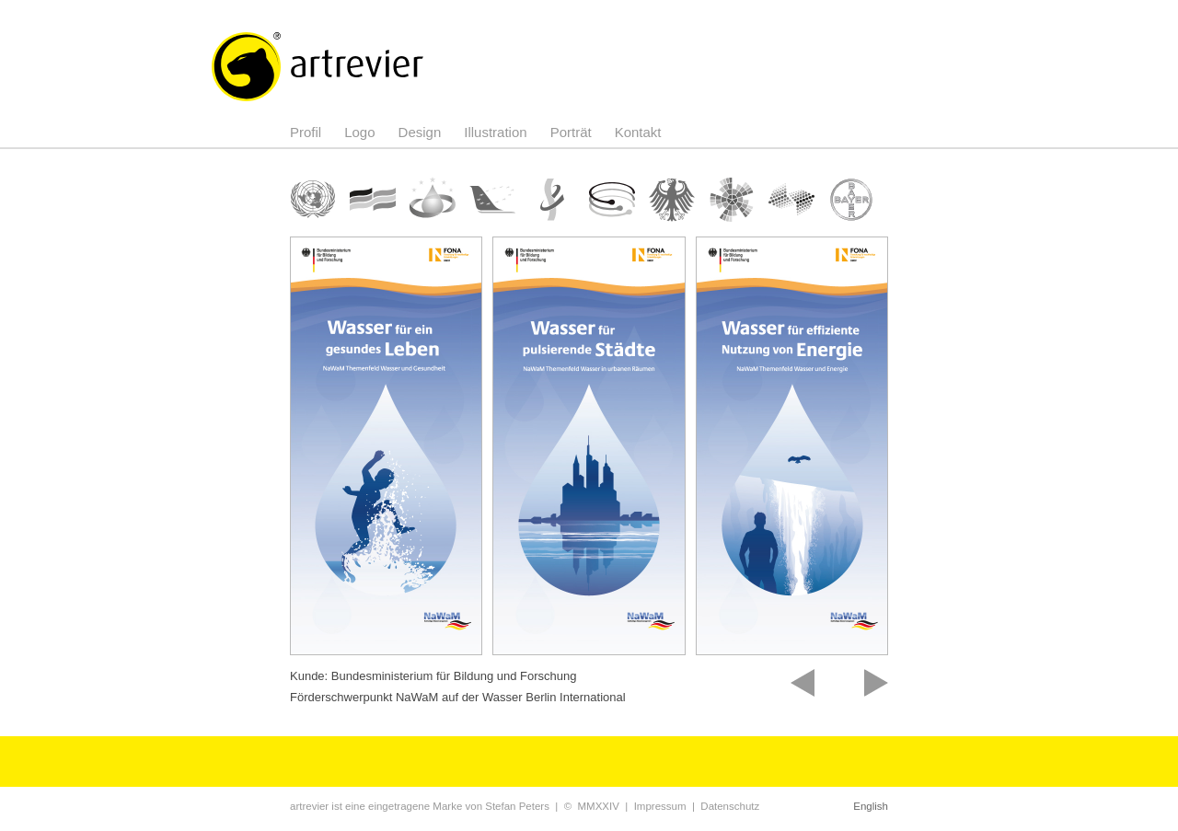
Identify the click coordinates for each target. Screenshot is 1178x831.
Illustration (495, 132)
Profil (305, 132)
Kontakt (638, 132)
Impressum (660, 806)
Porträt (571, 132)
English (870, 806)
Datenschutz (729, 806)
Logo (359, 132)
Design (420, 132)
